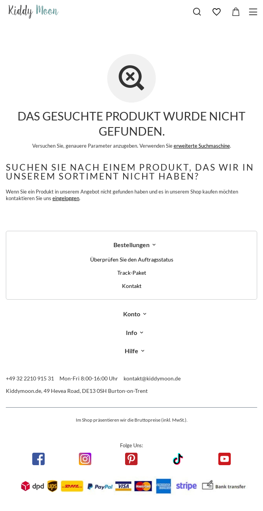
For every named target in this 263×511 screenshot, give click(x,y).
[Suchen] (197, 11)
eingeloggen (65, 198)
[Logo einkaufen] (33, 11)
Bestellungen (131, 244)
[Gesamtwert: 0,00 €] (236, 12)
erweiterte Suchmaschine (202, 146)
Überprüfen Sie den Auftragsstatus (131, 259)
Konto (131, 313)
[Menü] (254, 12)
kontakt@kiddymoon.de (152, 378)
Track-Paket (131, 273)
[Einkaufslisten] (216, 12)
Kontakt (131, 286)
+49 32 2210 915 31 (30, 378)
